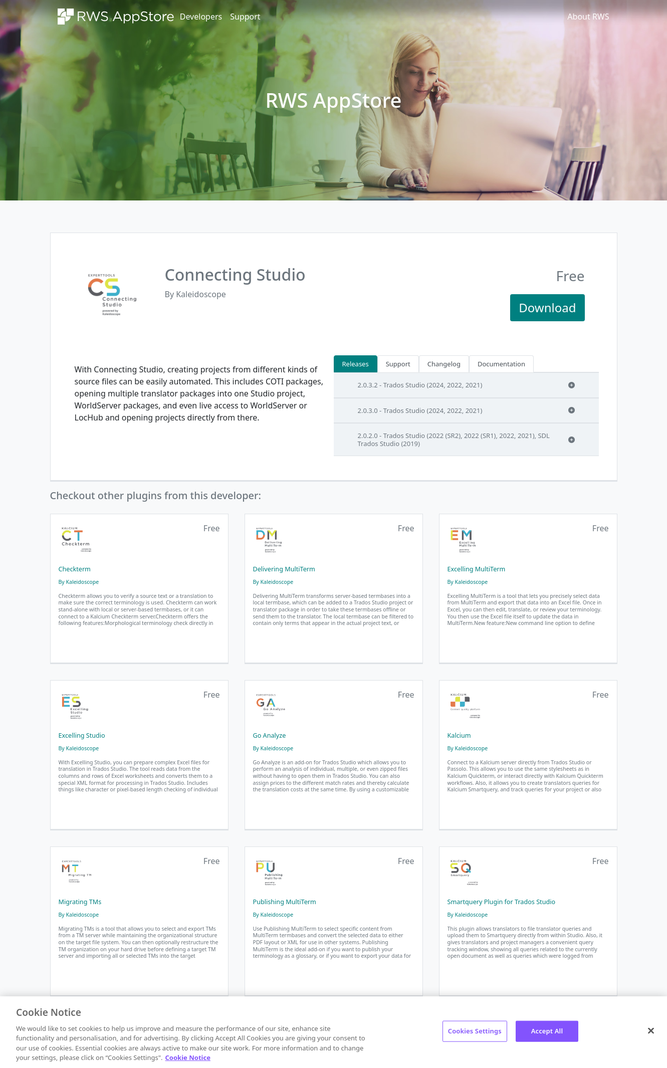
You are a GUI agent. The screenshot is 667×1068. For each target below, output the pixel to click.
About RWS (588, 16)
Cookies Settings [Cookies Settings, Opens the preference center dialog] (475, 1030)
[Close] (651, 1031)
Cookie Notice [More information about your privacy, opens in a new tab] (187, 1057)
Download (547, 307)
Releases (355, 363)
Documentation (501, 363)
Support (245, 16)
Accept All (547, 1030)
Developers (201, 16)
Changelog (444, 363)
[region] (333, 1032)
